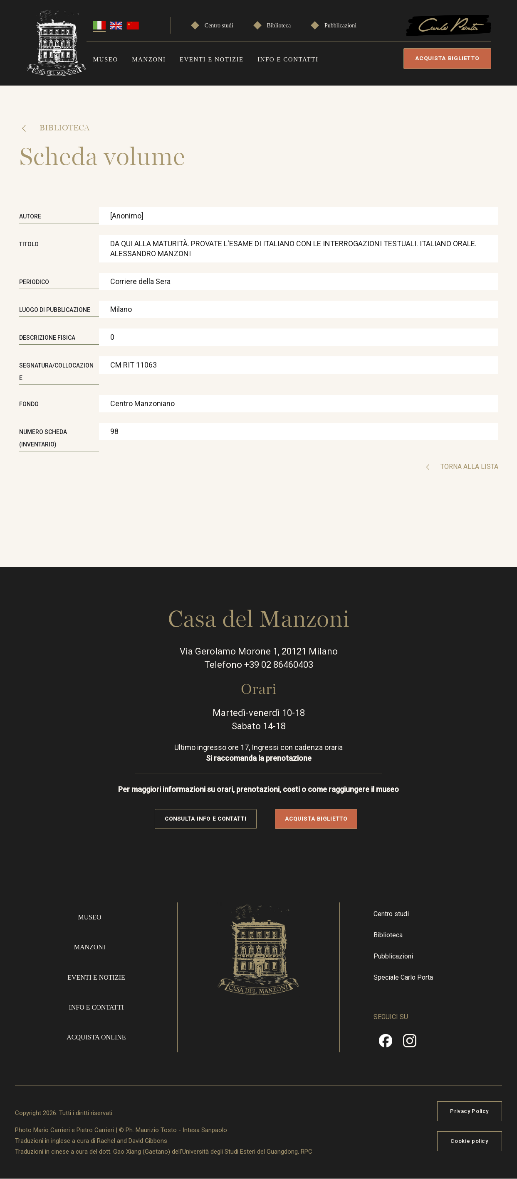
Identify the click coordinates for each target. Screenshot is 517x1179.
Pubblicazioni (340, 25)
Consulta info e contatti (206, 819)
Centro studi (219, 25)
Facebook (385, 1043)
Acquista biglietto (447, 58)
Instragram (409, 1043)
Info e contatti (287, 59)
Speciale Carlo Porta (403, 977)
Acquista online (96, 1037)
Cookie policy (469, 1141)
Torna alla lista (468, 467)
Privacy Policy (469, 1111)
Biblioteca (279, 25)
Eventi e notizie (212, 59)
